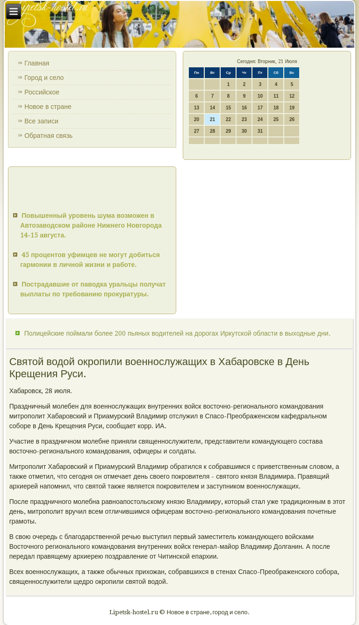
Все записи (41, 121)
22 (228, 119)
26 (291, 119)
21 (212, 119)
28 (212, 131)
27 (196, 131)
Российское (41, 92)
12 (291, 96)
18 (276, 107)
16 (244, 107)
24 (260, 119)
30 (244, 131)
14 (212, 107)
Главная (36, 63)
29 (228, 131)
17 (260, 107)
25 (276, 119)
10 (260, 96)
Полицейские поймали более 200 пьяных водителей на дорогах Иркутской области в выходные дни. (177, 333)
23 (244, 119)
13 (196, 107)
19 (291, 107)
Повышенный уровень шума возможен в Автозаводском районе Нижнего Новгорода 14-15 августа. (91, 225)
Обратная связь (48, 135)
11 (276, 96)
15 (228, 107)
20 (196, 119)
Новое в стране (48, 106)
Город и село (44, 77)
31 (260, 131)
